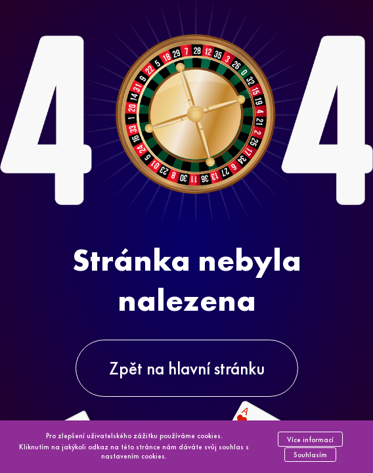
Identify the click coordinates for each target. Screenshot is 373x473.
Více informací (310, 439)
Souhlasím (310, 454)
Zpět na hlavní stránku (187, 368)
